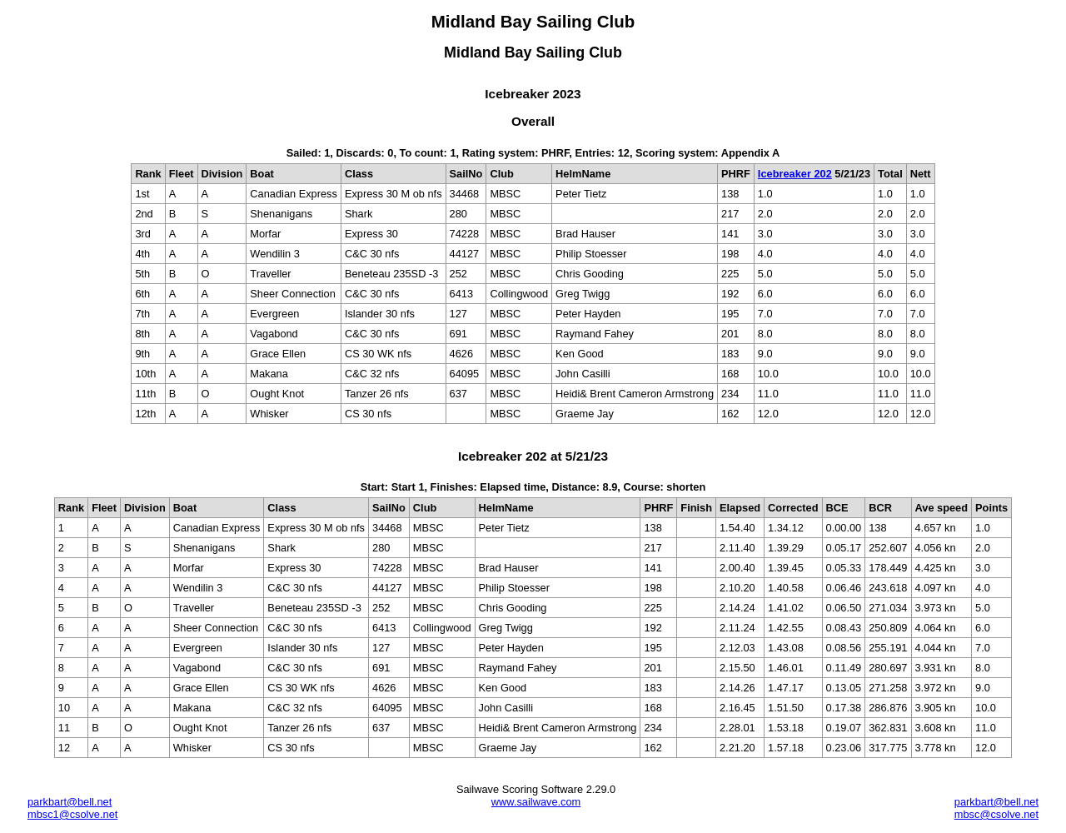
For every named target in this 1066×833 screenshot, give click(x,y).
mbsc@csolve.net (996, 814)
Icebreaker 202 (795, 173)
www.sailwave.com (535, 802)
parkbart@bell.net (69, 802)
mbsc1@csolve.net (72, 814)
